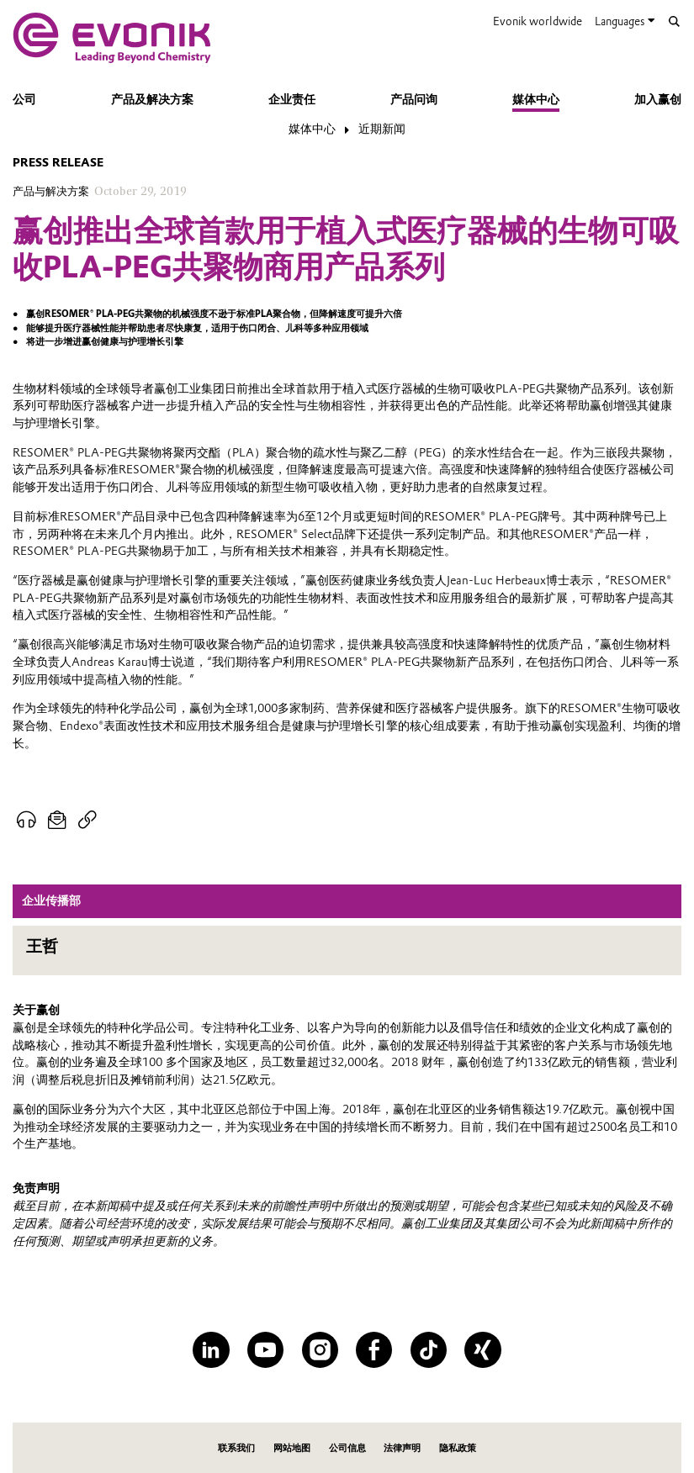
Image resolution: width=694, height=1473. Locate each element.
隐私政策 (457, 1448)
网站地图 (291, 1448)
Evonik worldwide (537, 21)
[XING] (482, 1350)
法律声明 (402, 1448)
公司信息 (347, 1448)
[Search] (674, 21)
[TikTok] (429, 1350)
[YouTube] (265, 1350)
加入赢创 (657, 99)
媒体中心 (535, 99)
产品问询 (413, 99)
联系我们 (236, 1448)
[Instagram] (320, 1350)
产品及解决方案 (152, 99)
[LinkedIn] (211, 1350)
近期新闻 (381, 129)
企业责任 (291, 99)
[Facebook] (374, 1350)
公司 (24, 99)
